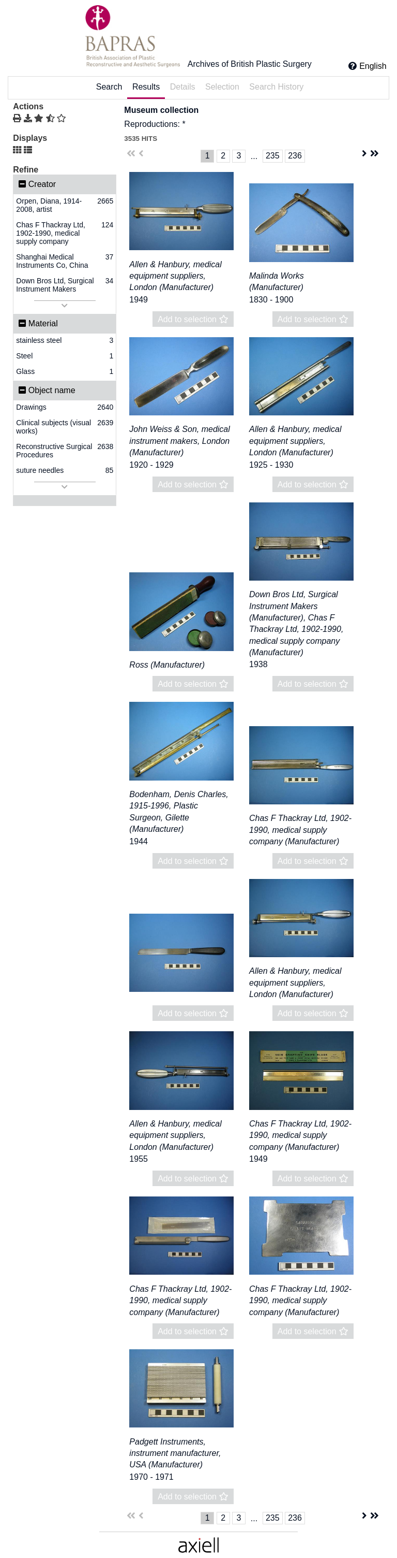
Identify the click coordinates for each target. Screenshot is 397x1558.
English (372, 66)
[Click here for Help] (352, 66)
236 (295, 155)
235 (273, 155)
